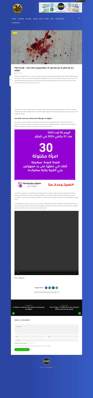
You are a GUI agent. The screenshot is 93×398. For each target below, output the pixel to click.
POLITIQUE (28, 19)
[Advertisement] (46, 96)
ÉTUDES (47, 19)
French (78, 1)
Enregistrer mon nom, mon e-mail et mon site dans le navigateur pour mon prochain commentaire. (33, 345)
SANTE (41, 19)
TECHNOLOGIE (16, 23)
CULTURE (35, 19)
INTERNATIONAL (59, 19)
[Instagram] (79, 19)
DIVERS (15, 32)
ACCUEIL (14, 19)
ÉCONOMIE (21, 19)
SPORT (52, 19)
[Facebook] (77, 19)
